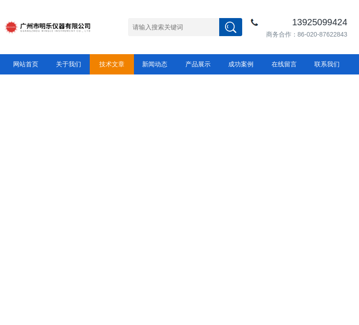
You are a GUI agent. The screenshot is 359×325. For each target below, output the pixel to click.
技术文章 (111, 64)
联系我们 (327, 64)
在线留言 (284, 64)
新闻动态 (154, 64)
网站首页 (25, 64)
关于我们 (68, 64)
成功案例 (240, 64)
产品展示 (198, 64)
